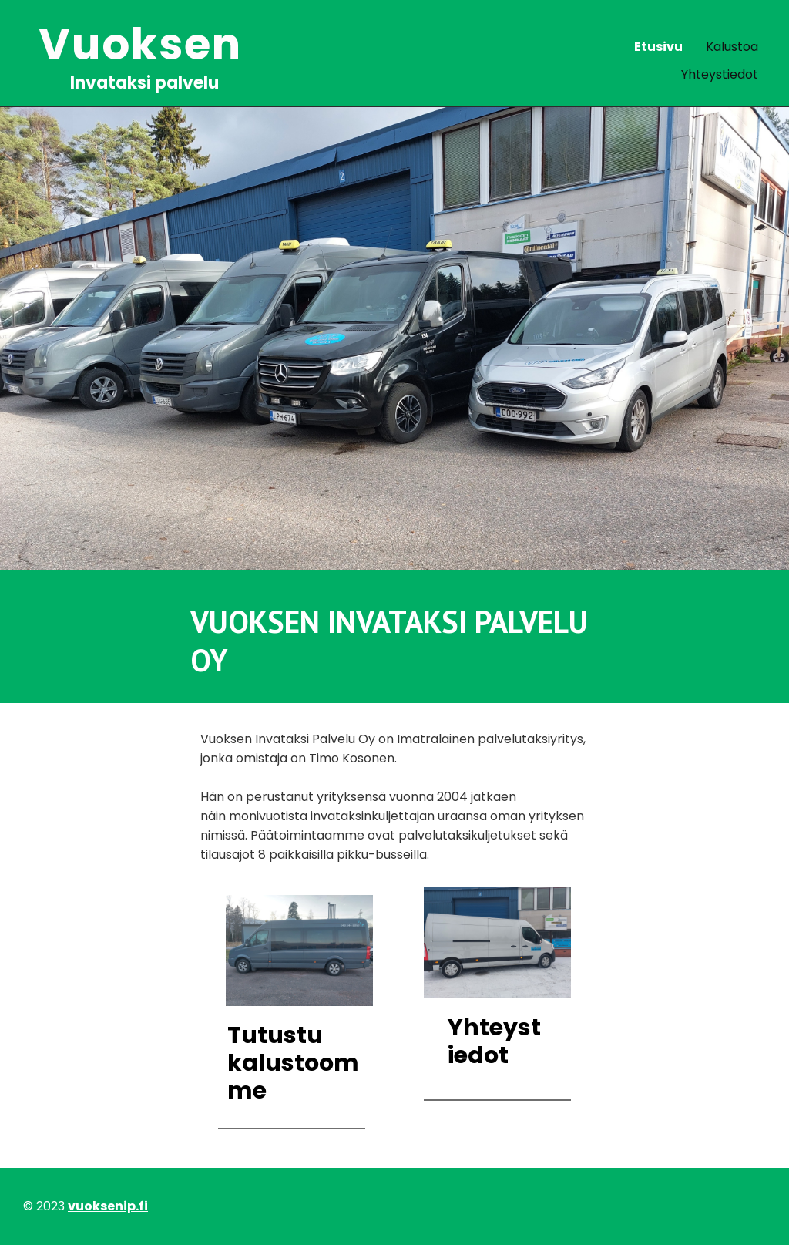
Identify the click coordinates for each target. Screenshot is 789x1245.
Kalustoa (732, 47)
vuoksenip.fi (108, 1206)
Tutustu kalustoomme (293, 1063)
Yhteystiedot (719, 74)
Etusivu (658, 47)
